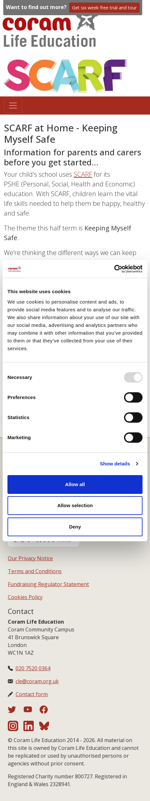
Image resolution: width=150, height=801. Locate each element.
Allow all (75, 484)
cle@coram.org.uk (37, 681)
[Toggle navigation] (13, 105)
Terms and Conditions (35, 571)
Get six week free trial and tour (104, 8)
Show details (115, 463)
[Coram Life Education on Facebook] (44, 710)
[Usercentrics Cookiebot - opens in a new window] (114, 269)
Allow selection (75, 505)
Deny (75, 526)
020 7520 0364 (33, 668)
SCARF (83, 174)
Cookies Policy (25, 597)
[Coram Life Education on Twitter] (16, 710)
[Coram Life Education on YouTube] (32, 710)
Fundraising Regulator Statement (48, 584)
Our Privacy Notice (30, 558)
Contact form (32, 694)
